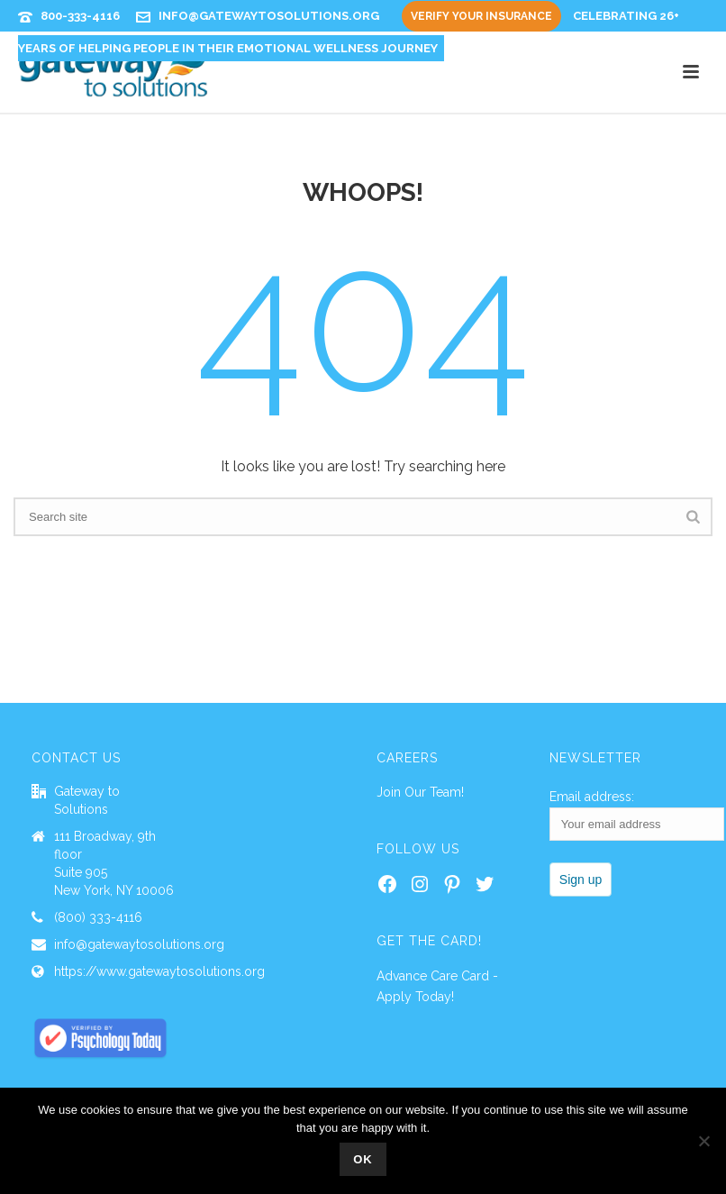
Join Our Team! (420, 792)
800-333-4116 (80, 16)
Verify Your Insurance (481, 16)
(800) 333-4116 (98, 917)
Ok (363, 1159)
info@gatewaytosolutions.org (269, 16)
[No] (703, 1141)
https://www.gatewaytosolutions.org (159, 971)
